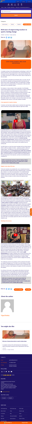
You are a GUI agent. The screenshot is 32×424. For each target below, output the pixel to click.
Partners (15, 5)
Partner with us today (14, 162)
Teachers (29, 1)
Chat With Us (9, 422)
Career (20, 413)
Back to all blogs (18, 289)
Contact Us (3, 357)
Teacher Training (21, 418)
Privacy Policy (4, 368)
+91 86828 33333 (12, 362)
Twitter (6, 371)
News (18, 5)
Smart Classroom (12, 418)
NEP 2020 (2, 418)
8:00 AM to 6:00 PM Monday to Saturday (13, 366)
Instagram (8, 371)
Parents (18, 1)
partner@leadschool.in (13, 360)
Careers (9, 5)
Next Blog (28, 289)
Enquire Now (25, 422)
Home (2, 7)
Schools (23, 1)
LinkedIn (2, 371)
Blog (21, 5)
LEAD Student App (4, 408)
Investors (12, 5)
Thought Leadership (10, 7)
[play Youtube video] (15, 121)
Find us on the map (5, 391)
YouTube (11, 371)
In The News (3, 413)
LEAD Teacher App (13, 408)
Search (16, 15)
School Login (21, 408)
